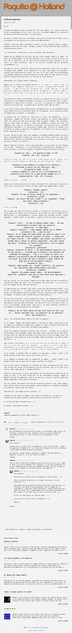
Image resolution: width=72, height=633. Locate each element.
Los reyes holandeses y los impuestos (18, 558)
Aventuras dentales (11, 541)
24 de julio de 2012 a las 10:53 (28, 471)
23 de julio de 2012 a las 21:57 (24, 440)
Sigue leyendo (63, 553)
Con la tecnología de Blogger (36, 627)
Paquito (12, 440)
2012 (10, 422)
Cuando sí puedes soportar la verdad (17, 592)
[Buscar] (70, 3)
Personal (25, 422)
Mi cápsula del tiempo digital (15, 575)
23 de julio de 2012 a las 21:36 (24, 429)
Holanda (16, 422)
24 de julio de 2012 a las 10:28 (24, 460)
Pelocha (12, 429)
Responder (12, 437)
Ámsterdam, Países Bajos (56, 422)
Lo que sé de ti (10, 608)
